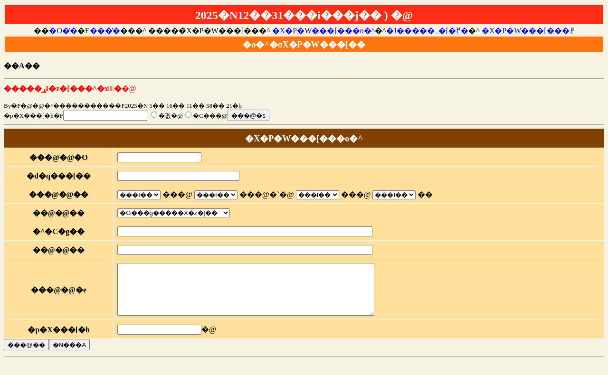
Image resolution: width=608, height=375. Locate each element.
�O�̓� (63, 31)
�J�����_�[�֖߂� (427, 31)
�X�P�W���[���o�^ (323, 31)
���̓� (105, 31)
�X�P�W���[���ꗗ (528, 31)
